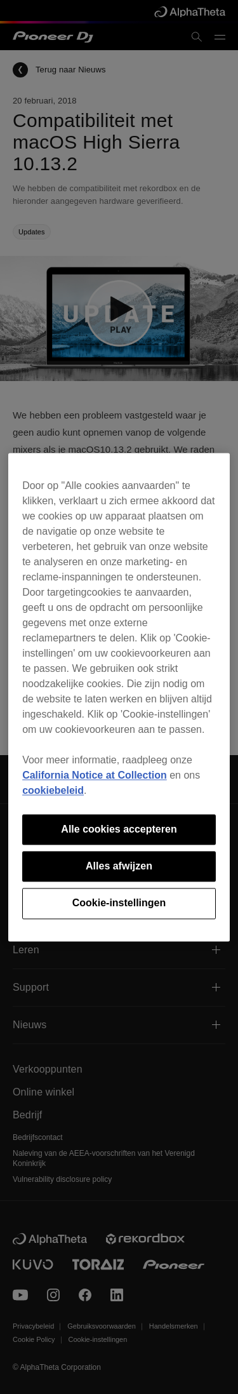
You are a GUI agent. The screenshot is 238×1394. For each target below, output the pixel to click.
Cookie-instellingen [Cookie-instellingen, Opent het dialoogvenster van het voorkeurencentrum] (119, 903)
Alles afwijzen (119, 866)
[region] (119, 697)
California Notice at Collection (94, 775)
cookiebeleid (53, 790)
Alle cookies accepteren (118, 829)
